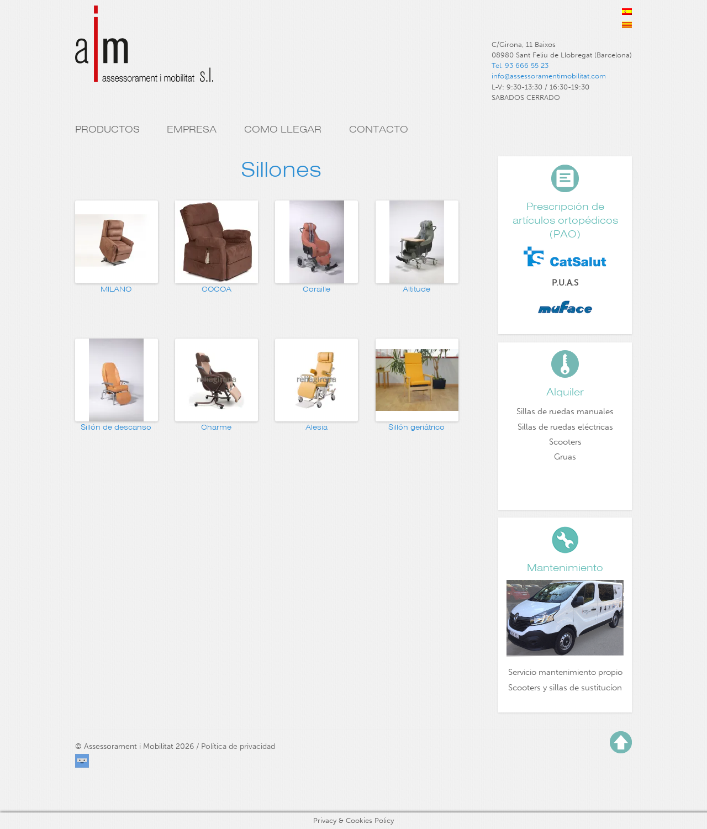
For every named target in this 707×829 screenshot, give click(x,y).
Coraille (316, 289)
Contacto (378, 129)
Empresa (192, 129)
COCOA (216, 289)
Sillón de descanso (116, 427)
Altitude (416, 289)
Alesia (316, 427)
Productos (107, 129)
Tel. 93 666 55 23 (520, 65)
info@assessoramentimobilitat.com (549, 76)
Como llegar (282, 129)
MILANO (116, 289)
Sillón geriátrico (416, 427)
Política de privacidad (238, 746)
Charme (216, 427)
